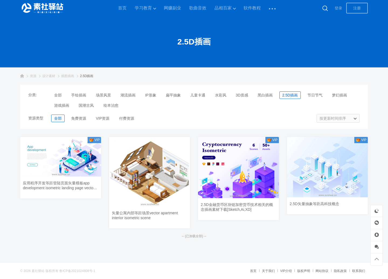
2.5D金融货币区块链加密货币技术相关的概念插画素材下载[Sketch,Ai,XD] (237, 207)
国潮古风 (86, 105)
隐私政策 (340, 271)
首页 (122, 8)
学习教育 (143, 8)
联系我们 (358, 271)
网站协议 (322, 271)
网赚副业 (172, 8)
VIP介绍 (286, 271)
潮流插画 (128, 95)
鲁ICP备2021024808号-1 (77, 271)
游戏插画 (61, 105)
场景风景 (103, 95)
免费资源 (78, 118)
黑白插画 (265, 95)
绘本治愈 (111, 105)
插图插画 (67, 76)
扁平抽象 (173, 95)
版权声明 (303, 271)
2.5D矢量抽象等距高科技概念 (314, 204)
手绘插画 (78, 95)
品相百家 (223, 8)
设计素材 (48, 76)
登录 (338, 8)
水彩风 (220, 95)
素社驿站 (38, 271)
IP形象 (150, 95)
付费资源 (126, 118)
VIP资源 (103, 118)
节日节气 (315, 95)
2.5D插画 (290, 95)
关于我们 (268, 271)
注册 (357, 8)
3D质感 (242, 95)
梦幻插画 (339, 95)
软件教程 (252, 8)
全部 (58, 95)
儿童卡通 (197, 95)
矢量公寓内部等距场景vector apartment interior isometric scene (145, 215)
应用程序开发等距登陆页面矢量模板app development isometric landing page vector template (59, 185)
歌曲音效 (197, 8)
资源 (33, 76)
